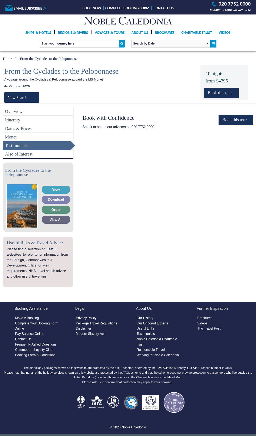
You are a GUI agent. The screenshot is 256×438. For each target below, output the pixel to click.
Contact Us (164, 8)
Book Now (91, 8)
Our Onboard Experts (153, 324)
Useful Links (146, 329)
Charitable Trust (196, 32)
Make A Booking (27, 318)
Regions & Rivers (73, 32)
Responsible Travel (151, 351)
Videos (224, 32)
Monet (11, 136)
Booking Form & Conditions (36, 356)
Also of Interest (19, 153)
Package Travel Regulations (97, 324)
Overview (14, 111)
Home (7, 58)
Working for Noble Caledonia (158, 356)
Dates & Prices (18, 128)
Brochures (164, 32)
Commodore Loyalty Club (34, 351)
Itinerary (12, 119)
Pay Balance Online (30, 334)
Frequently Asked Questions (36, 345)
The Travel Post (209, 329)
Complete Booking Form (127, 8)
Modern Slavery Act (91, 334)
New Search (17, 97)
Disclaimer (84, 329)
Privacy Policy (86, 318)
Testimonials (16, 145)
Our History (145, 318)
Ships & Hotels (38, 32)
